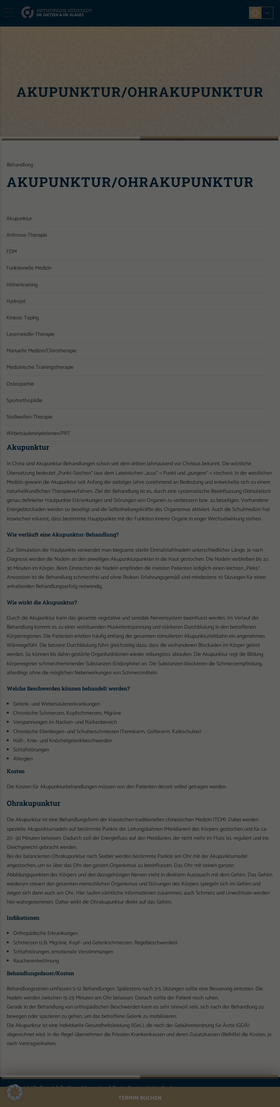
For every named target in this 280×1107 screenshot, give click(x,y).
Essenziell (91, 123)
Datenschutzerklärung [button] (142, 202)
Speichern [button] (140, 166)
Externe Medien (178, 123)
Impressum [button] (170, 202)
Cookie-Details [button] (112, 202)
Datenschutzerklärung (74, 98)
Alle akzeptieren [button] (140, 147)
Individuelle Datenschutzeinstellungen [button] (140, 186)
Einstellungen (186, 98)
